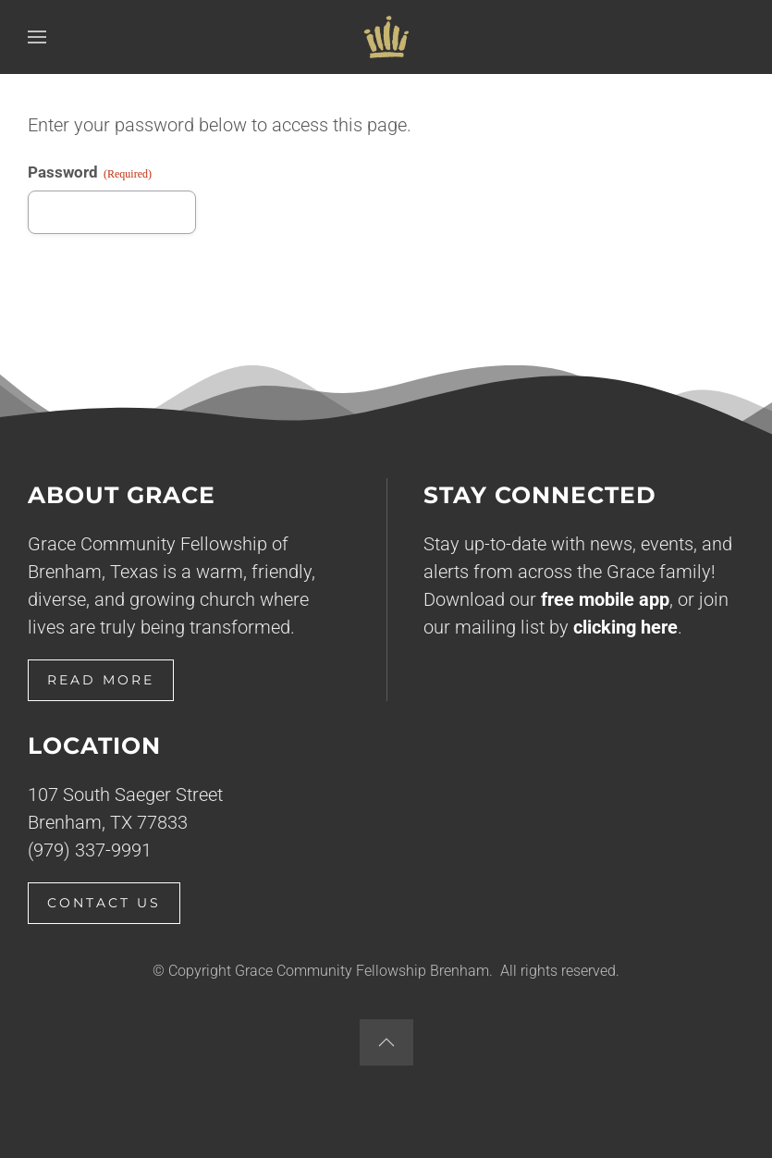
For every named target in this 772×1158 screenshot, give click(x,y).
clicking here (625, 627)
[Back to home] (386, 37)
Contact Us (104, 902)
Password (90, 172)
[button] (37, 37)
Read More (100, 679)
